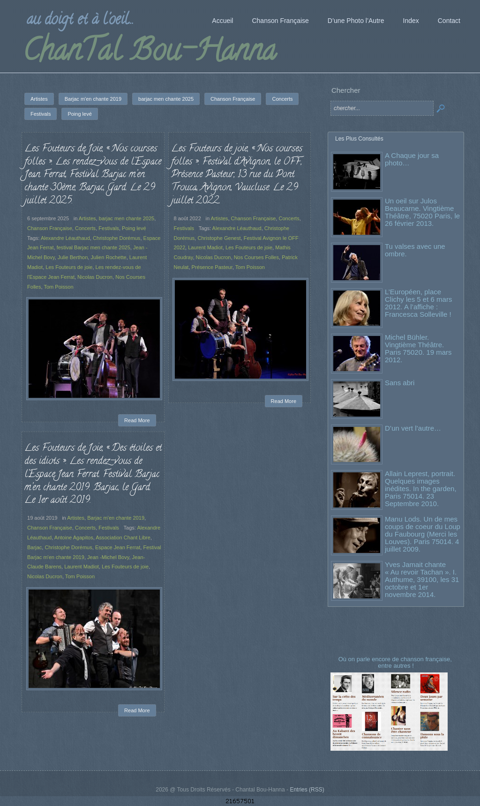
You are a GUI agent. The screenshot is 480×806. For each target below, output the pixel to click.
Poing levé (134, 228)
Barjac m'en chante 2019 (115, 518)
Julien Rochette (109, 257)
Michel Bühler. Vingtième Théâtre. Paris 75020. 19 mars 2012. (418, 348)
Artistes (87, 218)
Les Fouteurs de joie (68, 267)
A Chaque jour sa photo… (412, 159)
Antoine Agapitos (73, 537)
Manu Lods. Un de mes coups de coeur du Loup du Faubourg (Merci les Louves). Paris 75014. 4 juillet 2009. (422, 534)
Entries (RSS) (307, 789)
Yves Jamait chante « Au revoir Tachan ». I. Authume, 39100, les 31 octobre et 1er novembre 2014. (422, 579)
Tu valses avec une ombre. (415, 250)
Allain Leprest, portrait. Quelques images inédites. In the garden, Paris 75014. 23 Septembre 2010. (421, 488)
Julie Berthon (73, 257)
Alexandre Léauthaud (65, 238)
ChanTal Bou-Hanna (149, 53)
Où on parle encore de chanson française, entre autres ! (396, 662)
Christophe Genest (218, 238)
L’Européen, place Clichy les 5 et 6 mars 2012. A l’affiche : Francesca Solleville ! (418, 303)
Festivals (108, 228)
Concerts (85, 228)
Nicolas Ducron (94, 277)
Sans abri (399, 383)
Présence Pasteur (212, 267)
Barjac (34, 547)
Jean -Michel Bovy (108, 557)
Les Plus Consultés (359, 138)
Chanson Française (49, 228)
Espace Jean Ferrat (117, 547)
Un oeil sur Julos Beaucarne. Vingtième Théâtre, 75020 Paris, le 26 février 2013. (422, 212)
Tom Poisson (58, 287)
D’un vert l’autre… (413, 428)
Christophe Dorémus (116, 238)
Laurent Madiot (205, 247)
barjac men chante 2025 (127, 218)
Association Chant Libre (123, 537)
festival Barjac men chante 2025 (93, 247)
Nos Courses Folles (256, 257)
